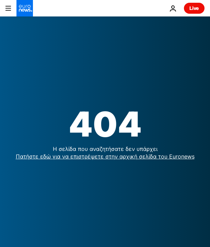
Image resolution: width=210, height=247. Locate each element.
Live (194, 8)
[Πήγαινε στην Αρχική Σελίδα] (24, 8)
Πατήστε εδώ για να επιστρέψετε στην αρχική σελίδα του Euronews (105, 156)
